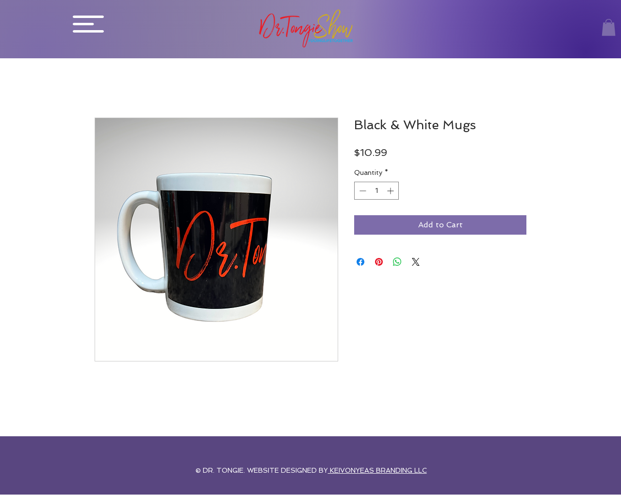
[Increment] (391, 190)
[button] (88, 24)
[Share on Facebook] (360, 262)
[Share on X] (416, 262)
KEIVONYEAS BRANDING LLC (377, 470)
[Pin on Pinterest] (379, 262)
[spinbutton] (376, 190)
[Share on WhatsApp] (397, 262)
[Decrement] (362, 190)
